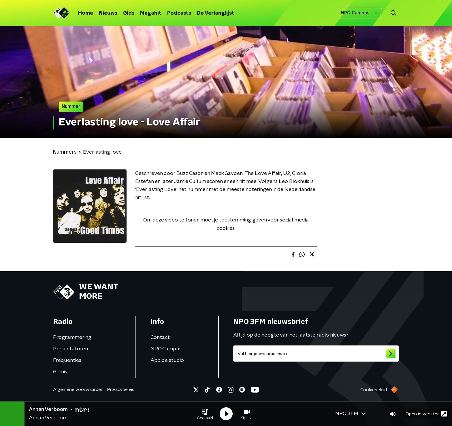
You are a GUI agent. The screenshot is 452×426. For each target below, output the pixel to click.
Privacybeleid (121, 389)
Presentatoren (70, 349)
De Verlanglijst (215, 13)
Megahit (150, 13)
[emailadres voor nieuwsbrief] (316, 353)
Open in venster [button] (426, 414)
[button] (205, 414)
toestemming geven (243, 220)
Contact (160, 337)
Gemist (61, 372)
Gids (128, 13)
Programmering (72, 337)
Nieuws (108, 13)
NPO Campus (360, 13)
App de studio (167, 360)
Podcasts (179, 13)
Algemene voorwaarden (78, 389)
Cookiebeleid (373, 389)
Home (85, 13)
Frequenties (67, 360)
